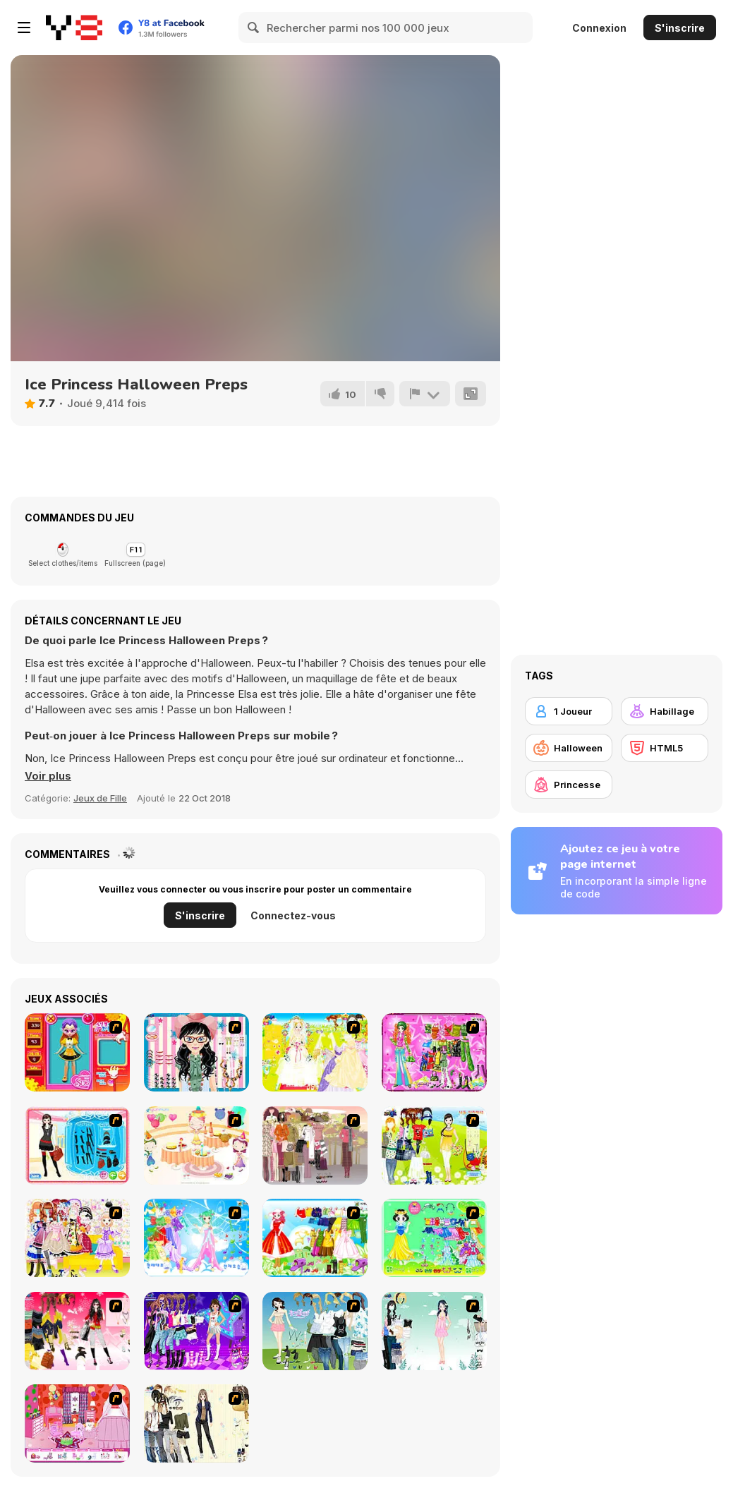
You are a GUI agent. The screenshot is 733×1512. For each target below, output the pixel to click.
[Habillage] (664, 711)
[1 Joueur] (568, 711)
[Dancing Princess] (196, 1238)
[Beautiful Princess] (77, 1238)
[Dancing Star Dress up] (196, 1331)
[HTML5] (664, 748)
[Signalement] (424, 393)
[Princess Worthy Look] (315, 1238)
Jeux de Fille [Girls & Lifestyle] (100, 798)
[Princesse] (568, 784)
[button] (48, 776)
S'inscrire (680, 28)
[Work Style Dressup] (196, 1423)
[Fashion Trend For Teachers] (315, 1145)
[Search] (253, 27)
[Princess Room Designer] (77, 1423)
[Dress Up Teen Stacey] (77, 1331)
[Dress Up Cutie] (196, 1052)
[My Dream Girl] (315, 1331)
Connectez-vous (293, 915)
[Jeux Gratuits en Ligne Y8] (74, 27)
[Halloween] (568, 748)
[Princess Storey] (434, 1238)
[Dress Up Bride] (315, 1052)
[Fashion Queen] (77, 1145)
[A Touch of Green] (434, 1052)
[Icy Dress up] (434, 1331)
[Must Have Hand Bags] (434, 1145)
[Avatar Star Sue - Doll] (77, 1052)
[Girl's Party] (196, 1145)
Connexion (599, 28)
